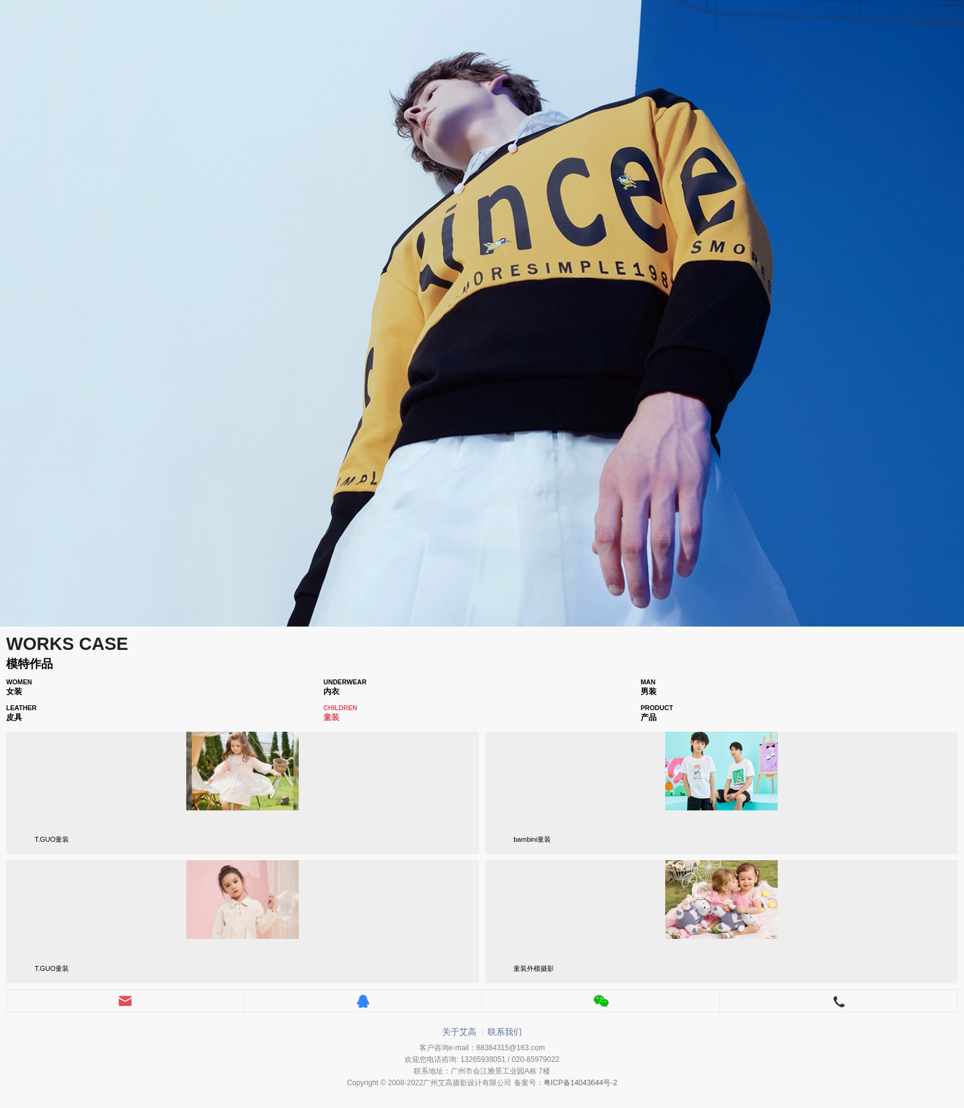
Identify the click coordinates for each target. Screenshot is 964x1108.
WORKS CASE (67, 644)
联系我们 (505, 1032)
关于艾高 (459, 1032)
